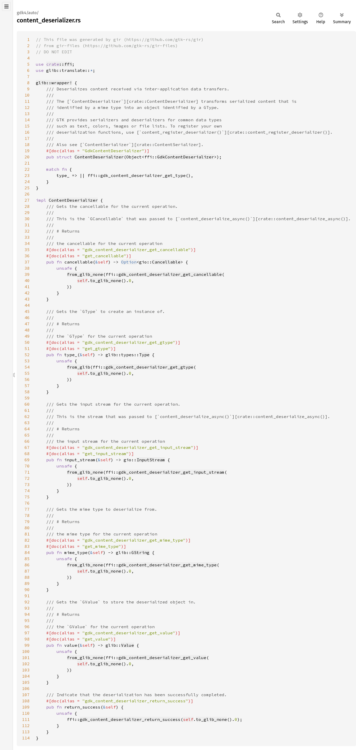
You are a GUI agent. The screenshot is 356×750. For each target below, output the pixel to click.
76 (27, 503)
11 (27, 101)
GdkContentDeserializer (185, 156)
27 (27, 200)
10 (27, 95)
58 (27, 391)
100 (26, 651)
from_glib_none (85, 274)
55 (27, 373)
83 (27, 546)
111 (26, 719)
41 (27, 286)
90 (27, 589)
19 (27, 150)
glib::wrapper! (54, 82)
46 (27, 317)
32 (27, 231)
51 (27, 348)
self (82, 280)
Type (144, 354)
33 (27, 237)
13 (27, 113)
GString (140, 552)
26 (27, 194)
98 (27, 639)
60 (27, 404)
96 (27, 626)
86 (27, 564)
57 (27, 385)
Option (129, 262)
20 (27, 156)
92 (27, 601)
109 (26, 707)
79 (27, 521)
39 (27, 274)
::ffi (59, 64)
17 (27, 138)
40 (27, 280)
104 (26, 676)
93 (27, 608)
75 (27, 496)
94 (27, 614)
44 (27, 305)
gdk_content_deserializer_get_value (162, 657)
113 (26, 731)
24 (27, 181)
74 (27, 490)
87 (27, 571)
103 (26, 669)
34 (27, 243)
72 (27, 478)
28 (27, 206)
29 (27, 212)
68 (27, 453)
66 (27, 441)
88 (27, 577)
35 (27, 249)
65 (27, 435)
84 (27, 552)
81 (27, 533)
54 (27, 367)
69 (27, 459)
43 (27, 299)
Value (127, 645)
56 (27, 379)
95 (27, 620)
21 (27, 163)
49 (27, 336)
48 (27, 330)
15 (27, 126)
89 (27, 583)
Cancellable (166, 262)
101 (26, 657)
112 (26, 725)
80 (27, 527)
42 (27, 292)
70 (27, 465)
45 (27, 311)
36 (27, 255)
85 (27, 558)
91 (27, 595)
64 (27, 428)
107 (26, 694)
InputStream (151, 459)
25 (27, 187)
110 (26, 713)
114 (26, 737)
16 (27, 132)
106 (26, 688)
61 (27, 410)
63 (27, 422)
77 (27, 509)
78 (27, 515)
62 (27, 416)
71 (27, 472)
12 (27, 107)
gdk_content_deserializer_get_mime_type (167, 564)
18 (27, 144)
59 (27, 397)
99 (27, 645)
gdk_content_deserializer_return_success (130, 719)
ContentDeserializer (99, 156)
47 (27, 323)
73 (27, 484)
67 (27, 447)
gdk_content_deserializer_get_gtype (149, 367)
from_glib (78, 367)
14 (27, 119)
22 (27, 169)
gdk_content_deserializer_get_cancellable (170, 274)
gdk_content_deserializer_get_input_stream (171, 472)
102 (26, 663)
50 (27, 342)
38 (27, 268)
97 (27, 632)
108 (26, 700)
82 (27, 540)
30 (27, 218)
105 (26, 682)
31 (27, 224)
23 (27, 175)
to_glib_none (105, 280)
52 (27, 354)
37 (27, 262)
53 (27, 360)
